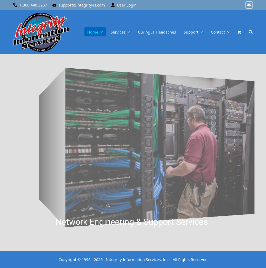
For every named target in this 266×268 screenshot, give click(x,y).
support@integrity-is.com (81, 5)
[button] (239, 32)
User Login (127, 5)
